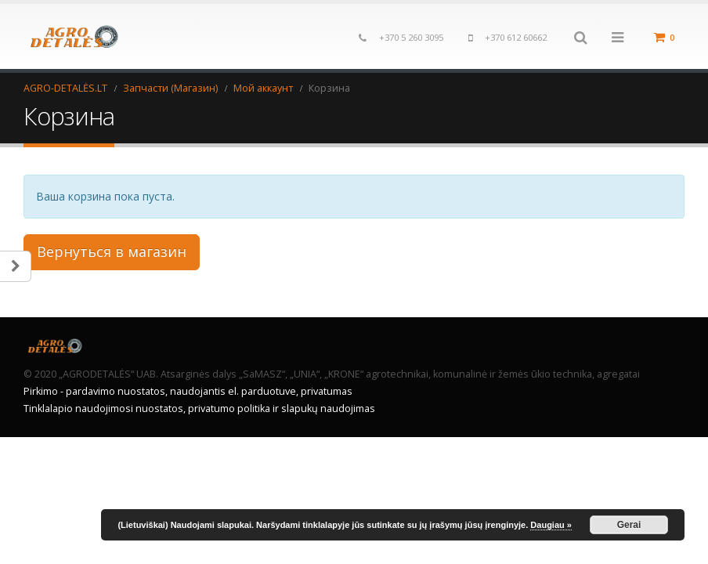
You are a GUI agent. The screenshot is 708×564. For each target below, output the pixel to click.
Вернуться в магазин (111, 251)
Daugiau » (551, 525)
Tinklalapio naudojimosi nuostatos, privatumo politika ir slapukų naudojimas (199, 408)
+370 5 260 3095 (411, 37)
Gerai (629, 524)
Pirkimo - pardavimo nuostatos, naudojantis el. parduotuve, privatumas (187, 391)
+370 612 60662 (516, 37)
